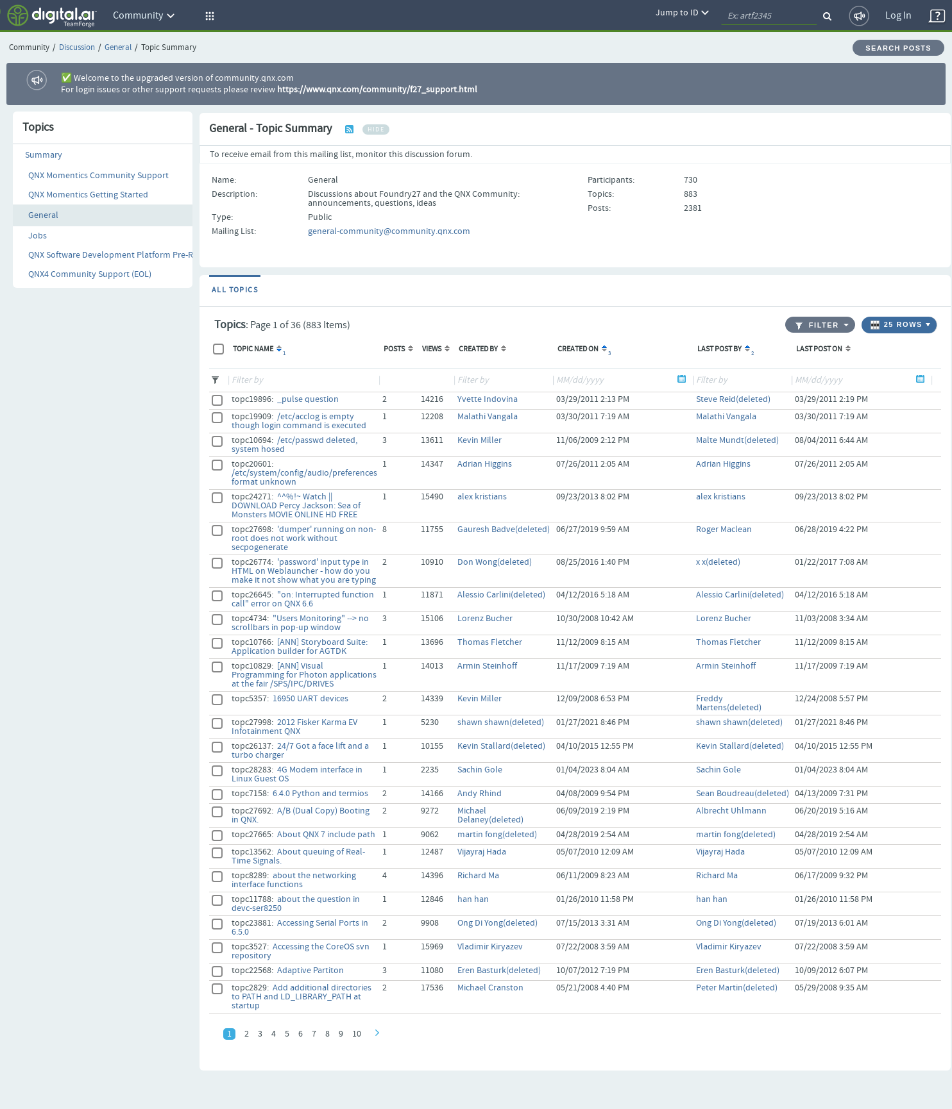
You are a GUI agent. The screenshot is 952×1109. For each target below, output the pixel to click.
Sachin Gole (479, 770)
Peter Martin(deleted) (737, 988)
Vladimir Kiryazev (490, 947)
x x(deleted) (718, 562)
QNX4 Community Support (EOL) (89, 274)
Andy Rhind (479, 793)
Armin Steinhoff (487, 666)
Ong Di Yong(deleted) (497, 923)
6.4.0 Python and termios (320, 793)
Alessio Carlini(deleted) (501, 595)
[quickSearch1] (769, 16)
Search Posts (898, 48)
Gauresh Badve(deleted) (503, 529)
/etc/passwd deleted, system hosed (294, 445)
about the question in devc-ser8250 (296, 904)
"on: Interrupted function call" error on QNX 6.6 (303, 599)
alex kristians (482, 497)
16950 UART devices (310, 699)
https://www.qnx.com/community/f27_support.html (377, 90)
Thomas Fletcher (489, 642)
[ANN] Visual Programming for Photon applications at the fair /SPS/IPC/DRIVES (304, 675)
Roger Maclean (724, 529)
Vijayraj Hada (481, 852)
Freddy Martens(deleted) (728, 703)
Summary (43, 155)
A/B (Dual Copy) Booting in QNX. (301, 815)
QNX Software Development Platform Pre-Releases (124, 255)
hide (376, 129)
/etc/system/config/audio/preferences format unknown (304, 477)
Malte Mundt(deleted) (737, 440)
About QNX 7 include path (326, 834)
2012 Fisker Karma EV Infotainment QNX (294, 727)
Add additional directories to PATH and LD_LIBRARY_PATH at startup (301, 997)
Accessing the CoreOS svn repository (301, 951)
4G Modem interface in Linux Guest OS (297, 774)
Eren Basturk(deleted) (499, 970)
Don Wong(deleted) (494, 562)
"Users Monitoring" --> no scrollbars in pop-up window (300, 623)
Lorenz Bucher (485, 618)
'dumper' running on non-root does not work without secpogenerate (304, 538)
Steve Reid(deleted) (733, 399)
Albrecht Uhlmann (731, 811)
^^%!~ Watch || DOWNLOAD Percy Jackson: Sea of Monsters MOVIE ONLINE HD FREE (296, 506)
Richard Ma (478, 875)
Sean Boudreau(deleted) (742, 793)
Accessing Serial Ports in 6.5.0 (300, 927)
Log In (898, 15)
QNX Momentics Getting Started (88, 195)
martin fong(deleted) (497, 834)
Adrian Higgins (484, 464)
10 (356, 1034)
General (118, 47)
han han (473, 899)
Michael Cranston (490, 988)
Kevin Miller (479, 440)
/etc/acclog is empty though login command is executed (299, 421)
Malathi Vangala (487, 416)
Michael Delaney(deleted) (490, 815)
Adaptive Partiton (310, 970)
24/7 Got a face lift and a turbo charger (300, 750)
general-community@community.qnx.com (389, 231)
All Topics (235, 290)
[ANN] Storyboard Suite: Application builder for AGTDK (300, 647)
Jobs (37, 236)
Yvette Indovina (487, 399)
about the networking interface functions (294, 880)
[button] (208, 16)
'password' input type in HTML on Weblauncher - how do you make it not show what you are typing (304, 571)
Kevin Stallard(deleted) (501, 746)
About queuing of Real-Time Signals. (298, 856)
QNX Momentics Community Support (98, 175)
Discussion (77, 47)
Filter (817, 325)
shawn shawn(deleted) (500, 722)
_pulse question (308, 399)
